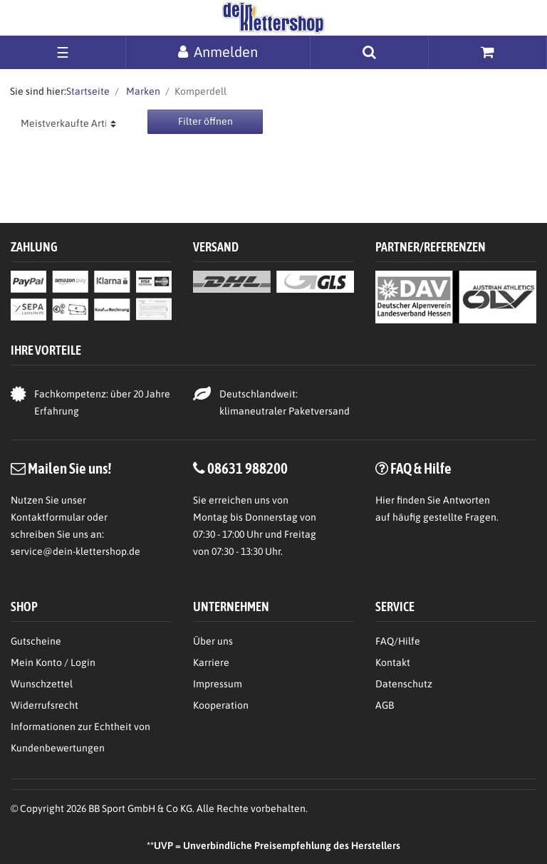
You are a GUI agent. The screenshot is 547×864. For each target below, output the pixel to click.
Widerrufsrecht (44, 705)
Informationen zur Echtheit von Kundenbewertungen (80, 737)
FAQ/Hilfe (397, 641)
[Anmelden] (218, 52)
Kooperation (221, 705)
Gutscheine (36, 641)
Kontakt (392, 662)
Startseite (88, 91)
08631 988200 (247, 468)
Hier (385, 500)
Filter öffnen (205, 121)
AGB (384, 705)
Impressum (217, 683)
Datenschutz (403, 683)
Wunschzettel (42, 683)
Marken (142, 91)
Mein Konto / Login (53, 662)
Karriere (211, 662)
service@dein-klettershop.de (75, 551)
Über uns (213, 641)
